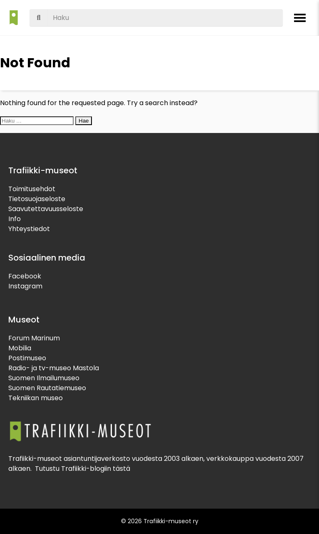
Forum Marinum (34, 338)
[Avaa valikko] (300, 18)
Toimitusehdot (31, 189)
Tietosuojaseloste (36, 199)
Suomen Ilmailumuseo (43, 378)
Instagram (25, 286)
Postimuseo (27, 358)
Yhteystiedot (29, 229)
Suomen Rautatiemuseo (47, 388)
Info (14, 219)
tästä (121, 468)
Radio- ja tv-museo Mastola (53, 368)
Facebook (24, 276)
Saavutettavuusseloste (45, 209)
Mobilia (19, 348)
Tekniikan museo (35, 398)
